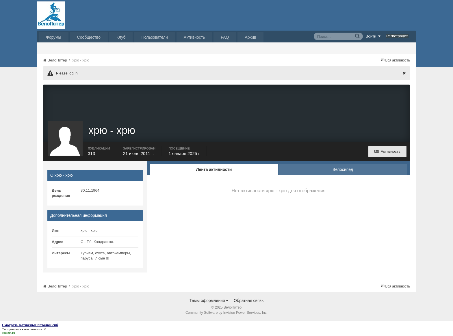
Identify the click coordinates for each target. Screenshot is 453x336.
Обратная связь (248, 300)
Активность (194, 37)
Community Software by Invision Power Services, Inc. (226, 313)
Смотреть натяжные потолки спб (24, 329)
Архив (250, 37)
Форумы (53, 37)
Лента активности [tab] (214, 169)
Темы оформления (209, 300)
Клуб (121, 37)
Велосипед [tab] (343, 169)
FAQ (225, 37)
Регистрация (397, 36)
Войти (373, 36)
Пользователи (154, 37)
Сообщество (89, 37)
